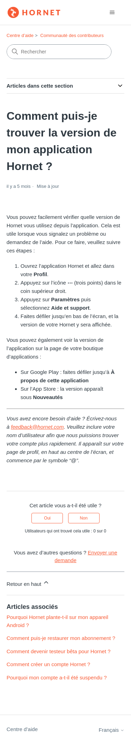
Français (112, 730)
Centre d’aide (20, 35)
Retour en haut (28, 583)
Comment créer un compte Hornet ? (48, 664)
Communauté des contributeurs (71, 35)
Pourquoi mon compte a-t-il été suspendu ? (57, 677)
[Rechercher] (59, 52)
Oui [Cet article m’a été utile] (47, 518)
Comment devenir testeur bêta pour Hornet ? (59, 651)
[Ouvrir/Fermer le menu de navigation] (112, 12)
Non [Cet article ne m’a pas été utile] (84, 518)
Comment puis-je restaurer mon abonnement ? (61, 638)
